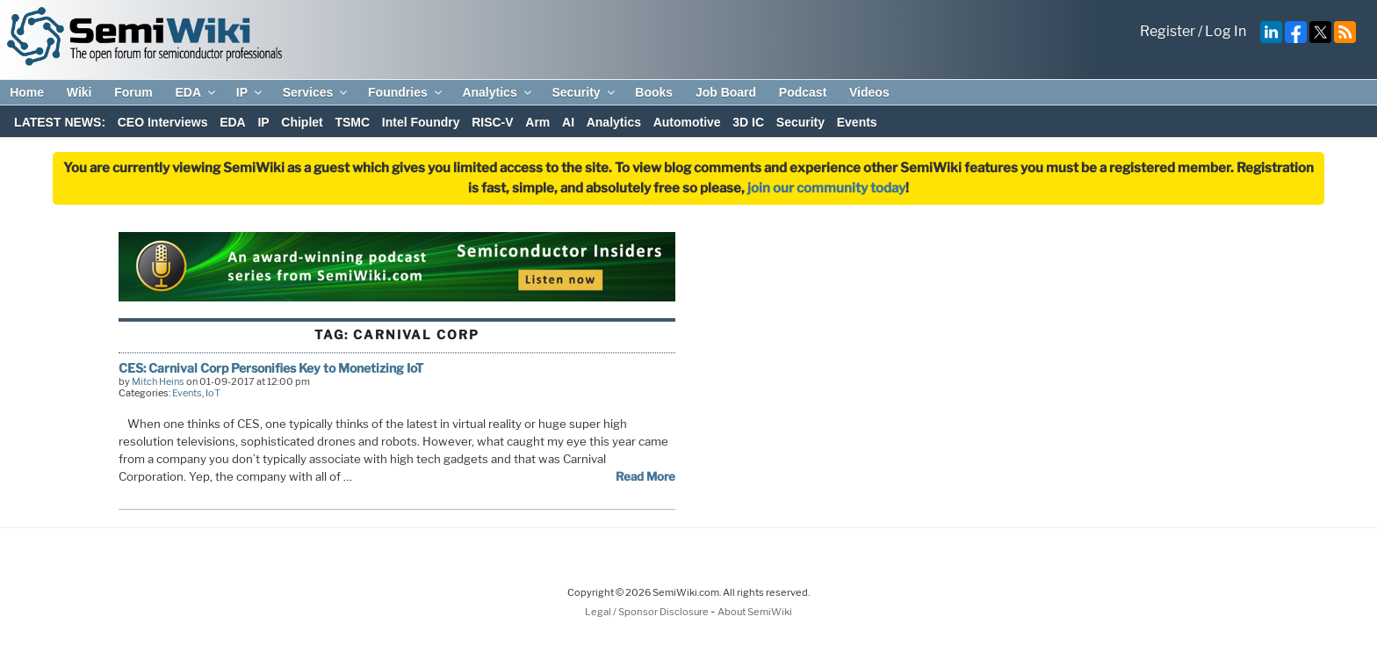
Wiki (79, 92)
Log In (1225, 31)
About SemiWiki (754, 612)
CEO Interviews (163, 122)
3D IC (748, 122)
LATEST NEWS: (59, 122)
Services (316, 92)
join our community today (826, 188)
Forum (133, 92)
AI (568, 122)
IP (250, 92)
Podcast (802, 92)
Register (1167, 31)
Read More (645, 476)
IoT (212, 393)
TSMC (352, 122)
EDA (196, 92)
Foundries (406, 92)
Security (584, 92)
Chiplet (301, 122)
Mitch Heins (158, 381)
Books (654, 92)
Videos (869, 92)
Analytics (497, 92)
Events (857, 122)
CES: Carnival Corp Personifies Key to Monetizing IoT (271, 367)
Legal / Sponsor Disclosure (647, 612)
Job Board (726, 92)
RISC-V (492, 122)
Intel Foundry (421, 122)
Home (27, 92)
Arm (537, 122)
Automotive (687, 122)
